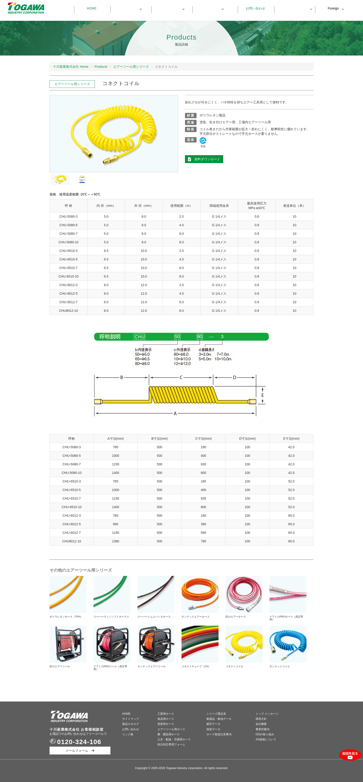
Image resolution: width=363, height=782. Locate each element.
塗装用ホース (165, 724)
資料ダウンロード (292, 8)
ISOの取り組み (265, 734)
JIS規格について (266, 739)
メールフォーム (80, 750)
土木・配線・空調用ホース (174, 739)
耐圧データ (213, 724)
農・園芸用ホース (168, 734)
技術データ (213, 729)
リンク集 (127, 734)
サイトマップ (130, 718)
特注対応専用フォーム (171, 744)
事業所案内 (262, 729)
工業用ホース (165, 713)
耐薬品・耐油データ (219, 718)
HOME (126, 713)
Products (100, 66)
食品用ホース (165, 718)
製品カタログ (130, 724)
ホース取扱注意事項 (219, 734)
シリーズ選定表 (216, 713)
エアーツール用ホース (171, 729)
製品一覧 (128, 8)
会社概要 (261, 724)
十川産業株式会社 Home (70, 66)
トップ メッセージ (267, 713)
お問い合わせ (253, 8)
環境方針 (261, 718)
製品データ (169, 8)
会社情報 (210, 8)
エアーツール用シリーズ (131, 66)
